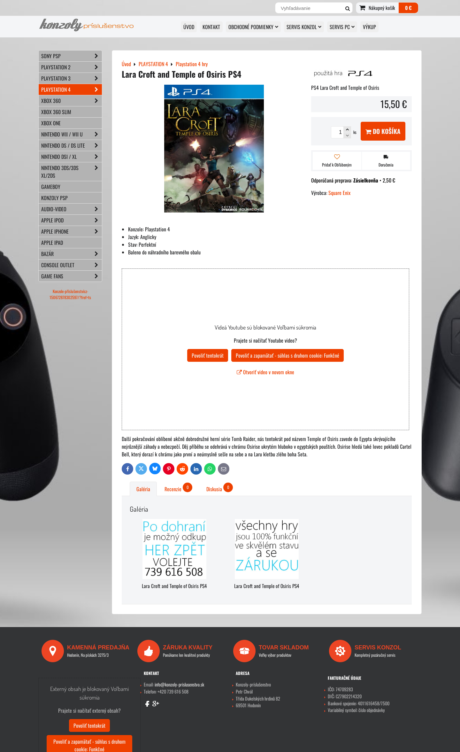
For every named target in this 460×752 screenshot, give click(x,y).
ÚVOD (188, 27)
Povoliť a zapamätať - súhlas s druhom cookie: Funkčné (287, 355)
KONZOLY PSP (54, 198)
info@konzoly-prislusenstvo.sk (179, 684)
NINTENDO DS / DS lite (71, 145)
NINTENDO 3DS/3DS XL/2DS (71, 171)
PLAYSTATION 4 (71, 89)
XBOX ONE (51, 123)
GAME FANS (71, 276)
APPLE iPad (52, 242)
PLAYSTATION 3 (71, 78)
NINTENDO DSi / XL (71, 156)
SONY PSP (71, 55)
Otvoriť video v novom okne (265, 372)
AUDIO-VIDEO (71, 209)
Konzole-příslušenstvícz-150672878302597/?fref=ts (70, 294)
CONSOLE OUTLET (71, 265)
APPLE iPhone (71, 231)
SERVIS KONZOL (304, 27)
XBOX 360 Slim (56, 112)
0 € (408, 7)
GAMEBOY (50, 186)
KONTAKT (211, 27)
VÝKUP (369, 27)
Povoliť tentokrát (208, 355)
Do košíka (383, 131)
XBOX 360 (71, 100)
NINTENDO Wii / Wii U (71, 134)
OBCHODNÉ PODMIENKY (253, 27)
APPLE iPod (71, 220)
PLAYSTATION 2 (71, 67)
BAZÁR (71, 253)
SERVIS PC (342, 27)
